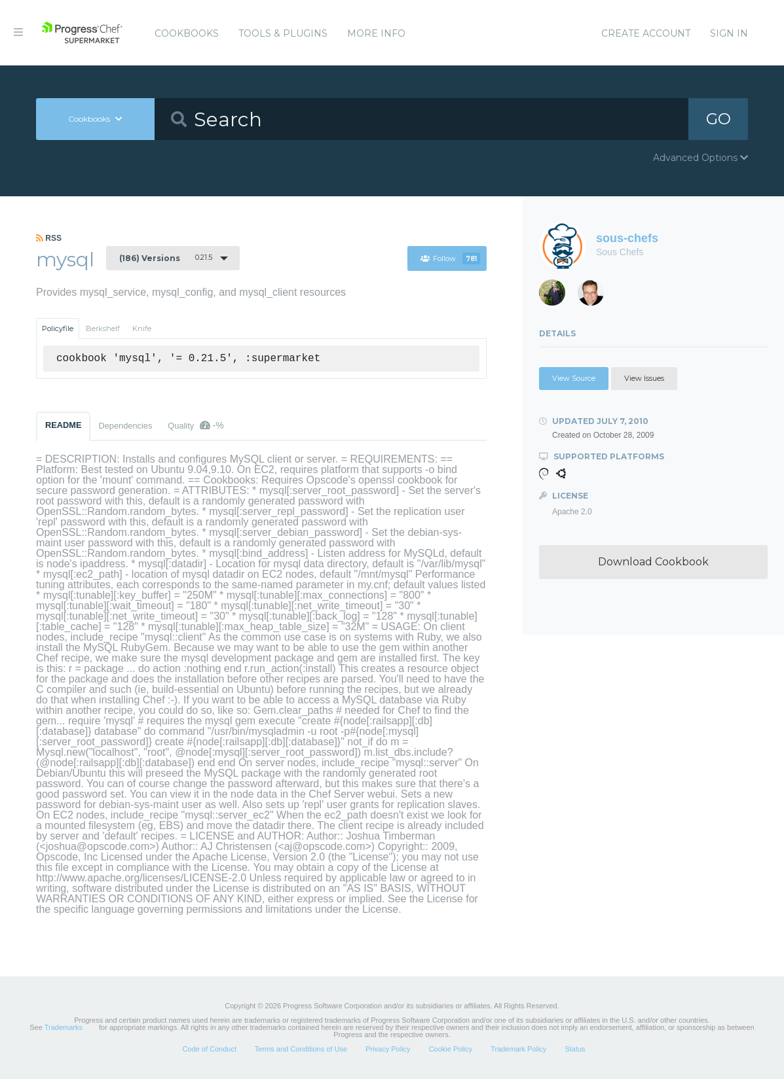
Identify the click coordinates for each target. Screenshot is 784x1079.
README (63, 425)
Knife (141, 328)
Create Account (645, 33)
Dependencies (125, 426)
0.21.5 (165, 258)
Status (575, 1049)
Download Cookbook (653, 562)
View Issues (644, 378)
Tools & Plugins (282, 33)
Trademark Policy (518, 1049)
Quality (195, 425)
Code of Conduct (209, 1049)
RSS (49, 238)
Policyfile (57, 328)
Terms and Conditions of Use (301, 1049)
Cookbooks (187, 33)
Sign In (729, 33)
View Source (573, 378)
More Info (376, 33)
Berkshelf (103, 328)
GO (718, 118)
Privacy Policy (387, 1049)
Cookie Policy (451, 1049)
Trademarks (64, 1027)
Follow (450, 258)
